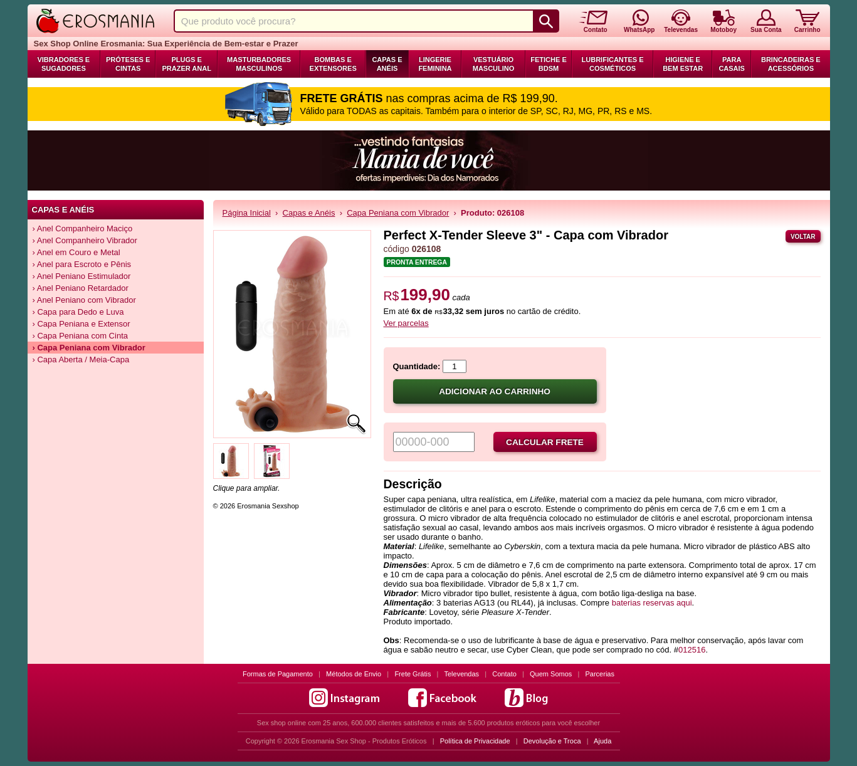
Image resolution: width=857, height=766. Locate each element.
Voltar (803, 236)
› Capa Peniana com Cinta (80, 335)
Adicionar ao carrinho (494, 391)
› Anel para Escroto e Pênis (82, 264)
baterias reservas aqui (652, 602)
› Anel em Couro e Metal (76, 252)
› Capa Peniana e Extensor (81, 323)
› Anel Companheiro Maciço (83, 228)
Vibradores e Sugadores (63, 64)
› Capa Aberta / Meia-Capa (81, 359)
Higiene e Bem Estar (683, 64)
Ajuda (602, 741)
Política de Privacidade (475, 741)
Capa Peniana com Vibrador (398, 213)
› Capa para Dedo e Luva (78, 312)
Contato (504, 674)
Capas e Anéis (387, 64)
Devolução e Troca (552, 741)
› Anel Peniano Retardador (81, 288)
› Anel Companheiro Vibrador (85, 240)
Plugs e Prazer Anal (186, 64)
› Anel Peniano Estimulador (82, 276)
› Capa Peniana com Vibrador (89, 347)
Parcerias (600, 674)
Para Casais (731, 64)
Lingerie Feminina (434, 64)
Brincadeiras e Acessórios (791, 64)
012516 (691, 649)
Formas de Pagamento (278, 674)
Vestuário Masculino (494, 64)
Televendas (461, 674)
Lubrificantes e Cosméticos (613, 64)
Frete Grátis (412, 674)
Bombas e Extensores (333, 64)
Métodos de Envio (353, 674)
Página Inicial (247, 213)
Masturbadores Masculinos (259, 64)
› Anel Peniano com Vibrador (84, 300)
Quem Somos (551, 674)
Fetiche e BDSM (548, 64)
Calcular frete (545, 442)
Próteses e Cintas (128, 64)
